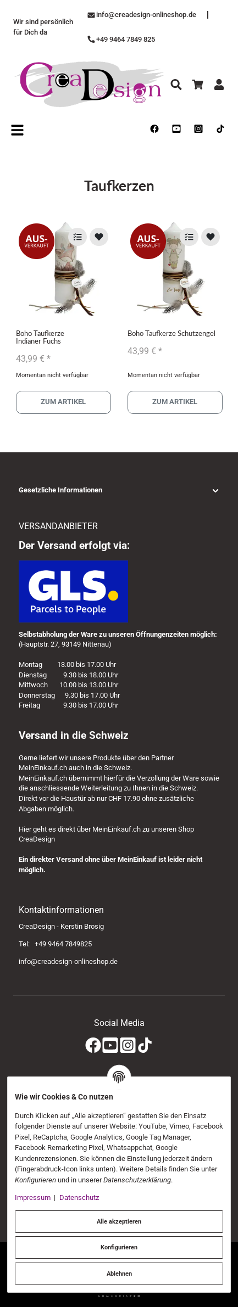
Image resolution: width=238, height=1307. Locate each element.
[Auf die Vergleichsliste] (77, 237)
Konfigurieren (119, 1247)
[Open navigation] (18, 129)
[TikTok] (145, 1046)
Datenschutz (79, 1197)
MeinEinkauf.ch (43, 768)
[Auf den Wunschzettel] (99, 237)
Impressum (33, 1197)
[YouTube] (110, 1046)
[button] (119, 490)
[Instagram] (128, 1046)
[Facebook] (93, 1046)
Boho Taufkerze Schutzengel (171, 333)
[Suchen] (176, 84)
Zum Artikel (63, 402)
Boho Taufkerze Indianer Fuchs (40, 337)
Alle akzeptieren (119, 1221)
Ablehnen (119, 1273)
